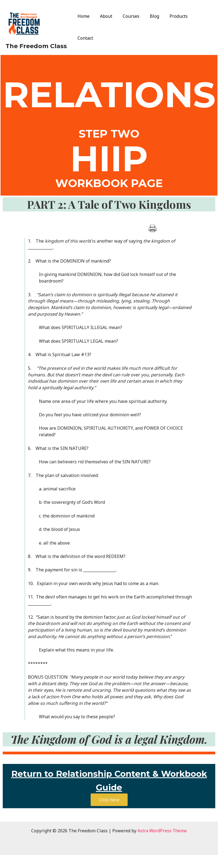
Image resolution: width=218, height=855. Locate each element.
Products (175, 27)
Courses (130, 27)
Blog (152, 27)
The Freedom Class (36, 46)
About (107, 27)
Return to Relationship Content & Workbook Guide (109, 779)
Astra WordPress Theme (162, 831)
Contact (200, 27)
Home (86, 27)
